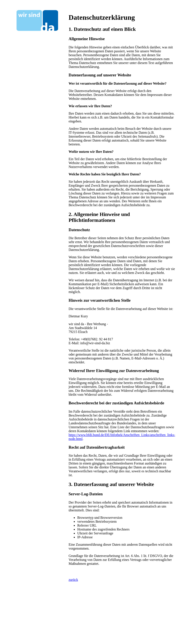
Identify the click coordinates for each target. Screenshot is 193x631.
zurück (73, 580)
